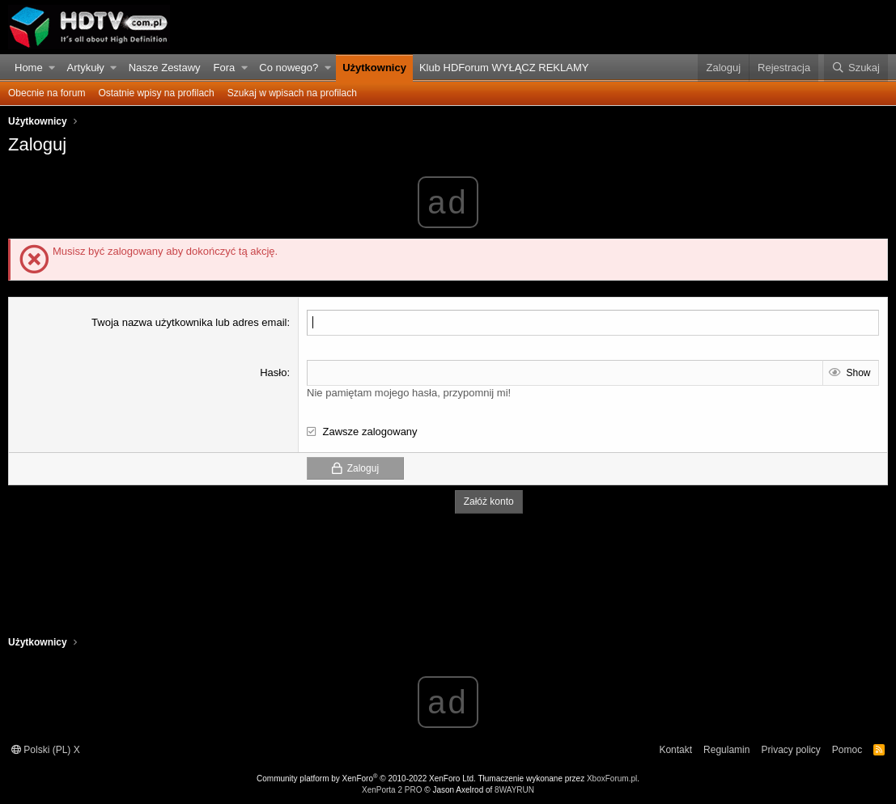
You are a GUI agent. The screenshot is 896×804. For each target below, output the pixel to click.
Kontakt (675, 749)
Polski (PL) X (45, 749)
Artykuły (85, 67)
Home (29, 67)
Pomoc (847, 749)
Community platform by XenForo (366, 778)
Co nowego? (288, 67)
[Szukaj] (856, 68)
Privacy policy (790, 749)
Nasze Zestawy (165, 67)
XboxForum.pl (612, 778)
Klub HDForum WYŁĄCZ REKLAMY (504, 67)
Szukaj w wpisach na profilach (292, 93)
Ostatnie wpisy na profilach (156, 93)
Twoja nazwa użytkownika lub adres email (189, 322)
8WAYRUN (514, 789)
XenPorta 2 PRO (392, 789)
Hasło (273, 372)
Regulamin (726, 749)
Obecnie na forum (46, 93)
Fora (225, 67)
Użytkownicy (374, 67)
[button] (52, 68)
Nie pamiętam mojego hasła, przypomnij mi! (409, 393)
